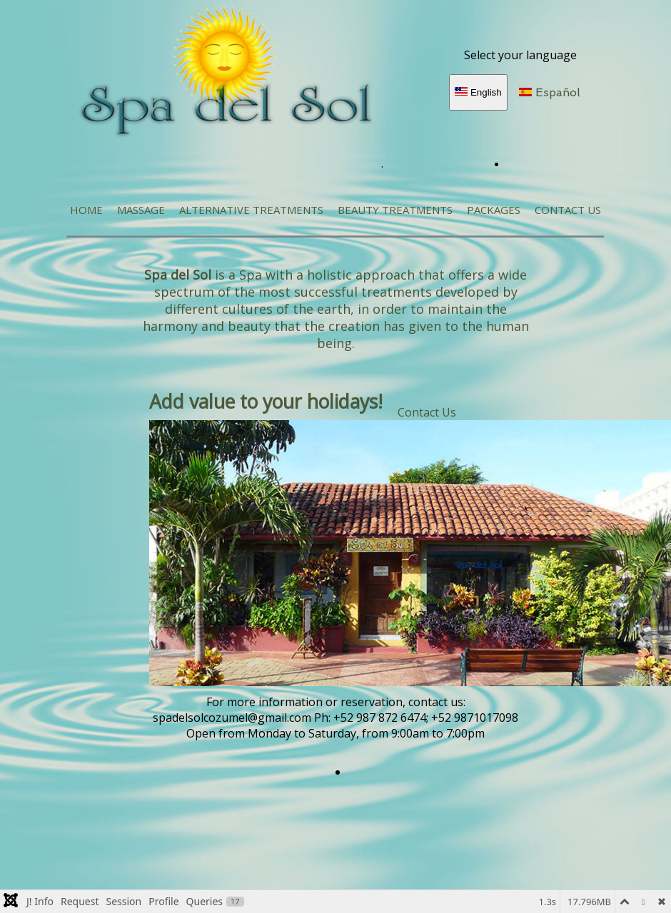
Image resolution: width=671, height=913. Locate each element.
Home (86, 210)
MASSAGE (141, 210)
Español (549, 92)
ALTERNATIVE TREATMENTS (251, 210)
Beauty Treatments (395, 210)
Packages (493, 210)
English (478, 92)
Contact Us (568, 210)
